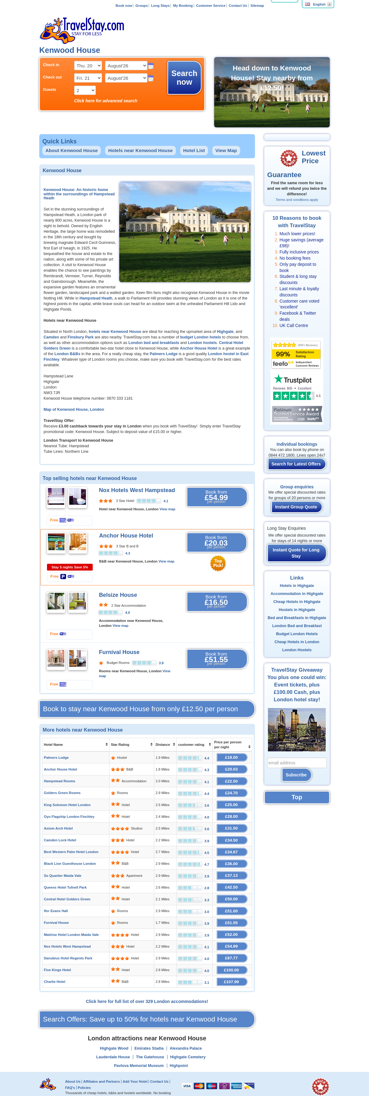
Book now (124, 5)
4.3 (127, 553)
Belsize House (118, 595)
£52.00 (232, 924)
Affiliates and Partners (101, 1068)
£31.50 (232, 824)
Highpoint (179, 1052)
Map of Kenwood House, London (74, 409)
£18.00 (232, 757)
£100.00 (232, 957)
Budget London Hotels (297, 634)
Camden (51, 337)
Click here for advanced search (106, 100)
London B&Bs (67, 354)
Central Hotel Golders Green (67, 891)
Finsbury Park (81, 337)
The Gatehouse (150, 1043)
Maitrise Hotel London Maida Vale (71, 924)
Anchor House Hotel (198, 348)
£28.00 (232, 812)
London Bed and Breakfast (297, 626)
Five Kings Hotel (57, 957)
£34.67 (232, 846)
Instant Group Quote (296, 506)
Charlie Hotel (54, 969)
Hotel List (194, 150)
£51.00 (232, 901)
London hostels (202, 343)
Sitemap (257, 5)
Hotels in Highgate (297, 586)
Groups (141, 5)
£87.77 (232, 946)
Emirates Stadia (149, 1035)
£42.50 (232, 879)
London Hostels (297, 650)
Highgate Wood (114, 1035)
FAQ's (70, 1074)
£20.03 (232, 768)
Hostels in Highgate (297, 610)
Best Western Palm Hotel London (71, 846)
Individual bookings (297, 444)
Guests (49, 89)
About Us (73, 1068)
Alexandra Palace (186, 1035)
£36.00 (232, 857)
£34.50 (232, 835)
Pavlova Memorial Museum (139, 1052)
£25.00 (232, 801)
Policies (84, 1074)
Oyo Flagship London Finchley (69, 813)
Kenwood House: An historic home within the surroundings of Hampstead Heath (79, 194)
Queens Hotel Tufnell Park (65, 879)
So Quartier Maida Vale (62, 868)
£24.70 (232, 790)
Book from (216, 497)
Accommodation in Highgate (296, 594)
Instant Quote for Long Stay (296, 553)
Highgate (225, 331)
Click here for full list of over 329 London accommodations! (147, 987)
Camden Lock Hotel (60, 835)
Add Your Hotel (135, 1068)
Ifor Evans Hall (56, 902)
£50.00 (232, 890)
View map (167, 509)
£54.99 (232, 935)
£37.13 (232, 868)
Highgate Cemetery (188, 1043)
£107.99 (232, 968)
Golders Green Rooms (62, 790)
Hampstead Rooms (59, 779)
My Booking (183, 5)
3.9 (161, 663)
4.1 (165, 501)
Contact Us (238, 5)
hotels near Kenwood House (115, 331)
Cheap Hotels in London (296, 642)
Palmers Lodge (163, 354)
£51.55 (232, 913)
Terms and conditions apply (297, 200)
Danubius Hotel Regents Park (68, 946)
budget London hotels (200, 337)
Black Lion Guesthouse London (70, 857)
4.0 (127, 612)
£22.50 (232, 779)
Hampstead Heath (95, 298)
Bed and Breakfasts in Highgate (297, 618)
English (315, 4)
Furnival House (119, 652)
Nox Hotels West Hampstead (137, 490)
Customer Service (210, 5)
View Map (226, 150)
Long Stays (160, 5)
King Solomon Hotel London (67, 802)
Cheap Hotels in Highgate (296, 602)
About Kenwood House (71, 150)
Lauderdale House (113, 1043)
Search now (184, 77)
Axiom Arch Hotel (58, 824)
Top (297, 797)
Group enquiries (297, 486)
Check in (51, 65)
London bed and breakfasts (153, 343)
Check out (52, 77)
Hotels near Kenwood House (140, 150)
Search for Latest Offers (296, 463)
